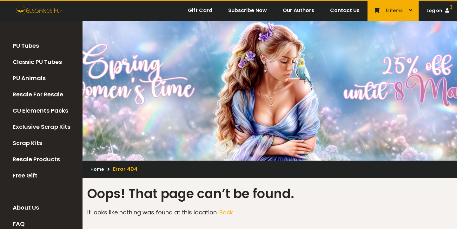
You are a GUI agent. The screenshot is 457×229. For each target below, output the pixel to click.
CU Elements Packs (40, 110)
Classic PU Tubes (37, 62)
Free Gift (25, 175)
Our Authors (298, 10)
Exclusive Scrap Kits (41, 127)
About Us (26, 208)
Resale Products (36, 159)
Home (97, 169)
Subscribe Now (247, 10)
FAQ (19, 224)
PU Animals (29, 78)
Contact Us (345, 10)
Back (226, 212)
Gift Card (200, 10)
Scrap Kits (27, 143)
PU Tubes (26, 46)
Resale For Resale (38, 94)
